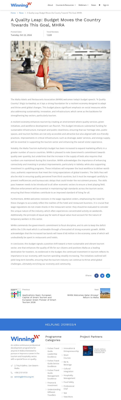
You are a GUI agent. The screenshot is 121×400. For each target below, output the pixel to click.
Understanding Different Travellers (54, 392)
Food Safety (69, 382)
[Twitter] (102, 276)
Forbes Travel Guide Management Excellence (53, 374)
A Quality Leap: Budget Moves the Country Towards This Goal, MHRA (54, 13)
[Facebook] (96, 276)
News (21, 13)
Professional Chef (69, 387)
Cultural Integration (68, 370)
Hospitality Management (69, 376)
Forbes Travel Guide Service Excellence (53, 363)
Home (13, 13)
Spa (65, 393)
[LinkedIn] (108, 276)
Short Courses (67, 356)
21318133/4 (68, 324)
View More (68, 396)
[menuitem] (50, 5)
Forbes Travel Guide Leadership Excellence (53, 352)
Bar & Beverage (68, 363)
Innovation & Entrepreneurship (70, 349)
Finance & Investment (52, 384)
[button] (99, 5)
